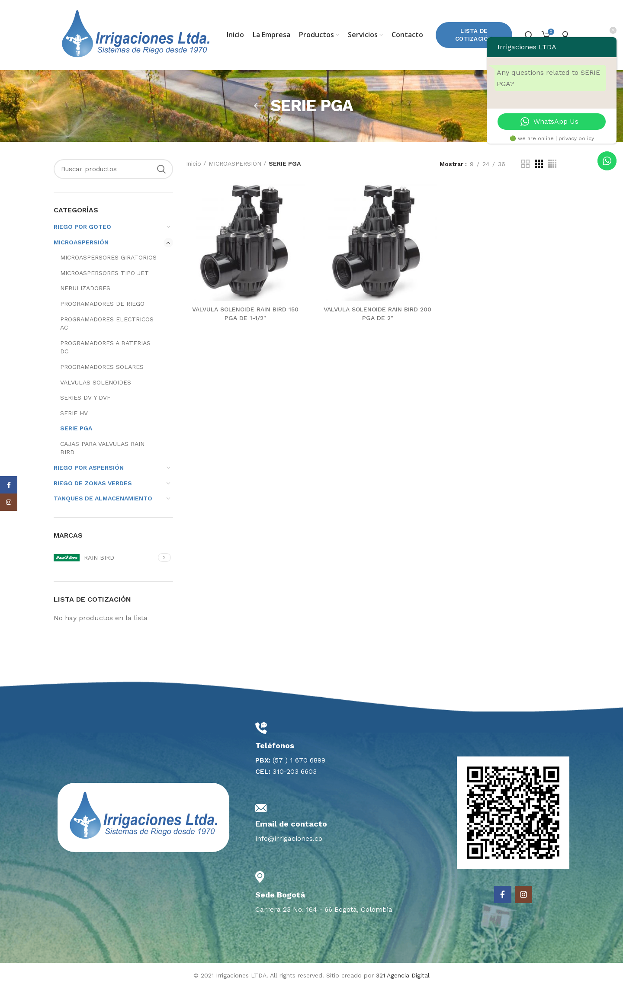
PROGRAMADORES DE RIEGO (102, 303)
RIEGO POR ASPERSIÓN (89, 467)
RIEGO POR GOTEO (82, 226)
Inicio (193, 163)
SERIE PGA (76, 428)
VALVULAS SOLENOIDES (95, 382)
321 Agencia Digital (403, 975)
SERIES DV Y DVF (85, 397)
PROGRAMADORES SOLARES (102, 366)
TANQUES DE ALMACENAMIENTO (103, 498)
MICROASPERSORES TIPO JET (104, 272)
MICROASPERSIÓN (81, 242)
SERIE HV (74, 413)
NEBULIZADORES (85, 288)
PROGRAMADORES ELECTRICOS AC (107, 323)
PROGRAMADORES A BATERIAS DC (105, 347)
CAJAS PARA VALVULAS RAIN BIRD (102, 448)
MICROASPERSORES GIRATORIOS (108, 257)
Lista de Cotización (474, 35)
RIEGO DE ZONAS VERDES (93, 483)
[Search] (113, 169)
